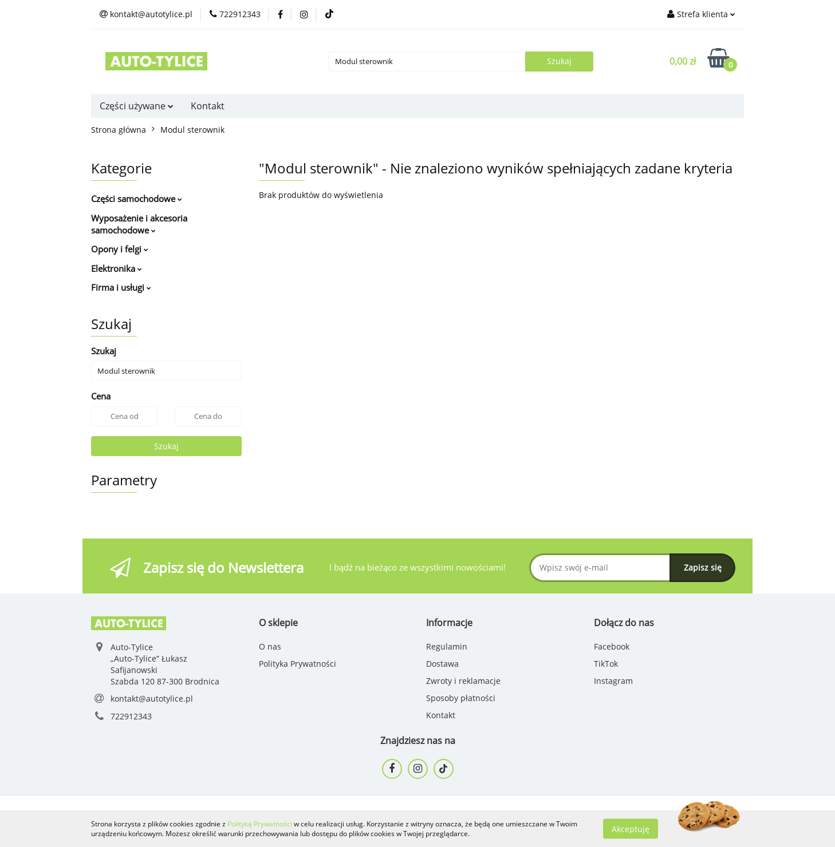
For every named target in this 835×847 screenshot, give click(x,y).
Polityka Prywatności (297, 663)
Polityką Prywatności (259, 824)
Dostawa (442, 663)
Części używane (137, 106)
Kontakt (207, 106)
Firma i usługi (121, 287)
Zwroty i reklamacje (463, 680)
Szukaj (166, 446)
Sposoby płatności (460, 697)
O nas (270, 646)
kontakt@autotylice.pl (152, 698)
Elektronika (116, 268)
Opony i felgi (119, 249)
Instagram (613, 680)
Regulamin (446, 646)
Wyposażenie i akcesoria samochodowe (139, 224)
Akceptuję (630, 828)
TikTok (606, 663)
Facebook (611, 646)
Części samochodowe (136, 198)
